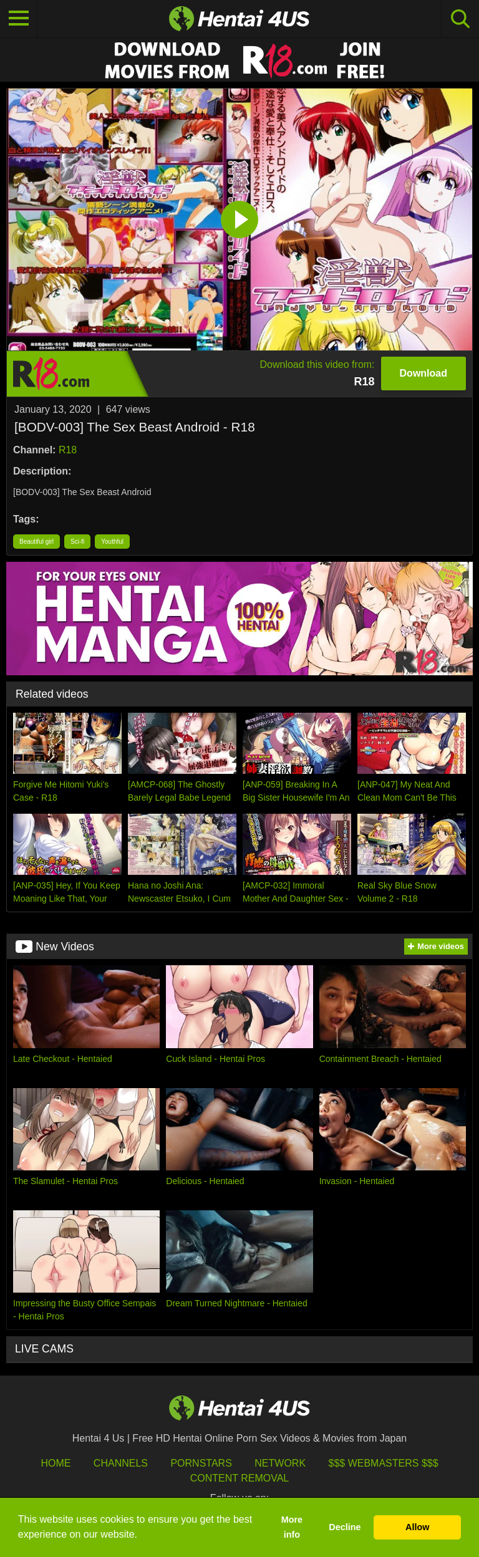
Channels (121, 1463)
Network (280, 1463)
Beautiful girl (36, 541)
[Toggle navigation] (18, 18)
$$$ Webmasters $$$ (383, 1463)
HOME (55, 1463)
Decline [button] (344, 1527)
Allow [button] (417, 1527)
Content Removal (239, 1478)
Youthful (112, 541)
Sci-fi (77, 541)
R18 (68, 450)
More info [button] (291, 1527)
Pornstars (200, 1463)
